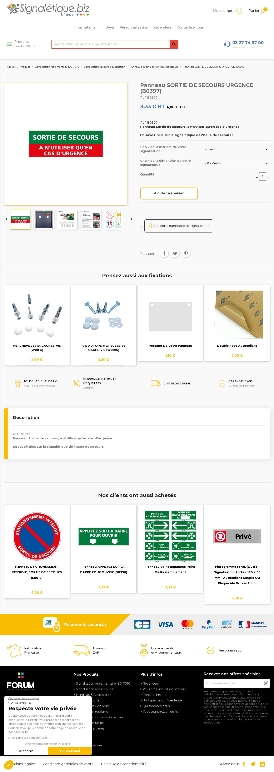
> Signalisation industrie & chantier (98, 717)
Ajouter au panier (169, 193)
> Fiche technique (153, 695)
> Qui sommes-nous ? (156, 706)
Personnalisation (134, 27)
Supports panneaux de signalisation (181, 226)
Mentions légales (21, 764)
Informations (86, 27)
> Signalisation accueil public (94, 689)
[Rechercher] (114, 44)
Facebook (244, 764)
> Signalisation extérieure (92, 706)
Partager (164, 253)
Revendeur (162, 27)
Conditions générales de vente (68, 764)
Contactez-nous (190, 27)
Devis (110, 27)
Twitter (253, 764)
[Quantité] (262, 176)
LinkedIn (262, 764)
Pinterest (186, 253)
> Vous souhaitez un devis (159, 712)
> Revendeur (149, 683)
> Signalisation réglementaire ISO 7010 (102, 683)
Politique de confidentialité (123, 764)
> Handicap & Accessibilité (92, 695)
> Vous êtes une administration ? (164, 689)
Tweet (175, 253)
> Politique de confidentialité (161, 700)
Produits (24, 44)
